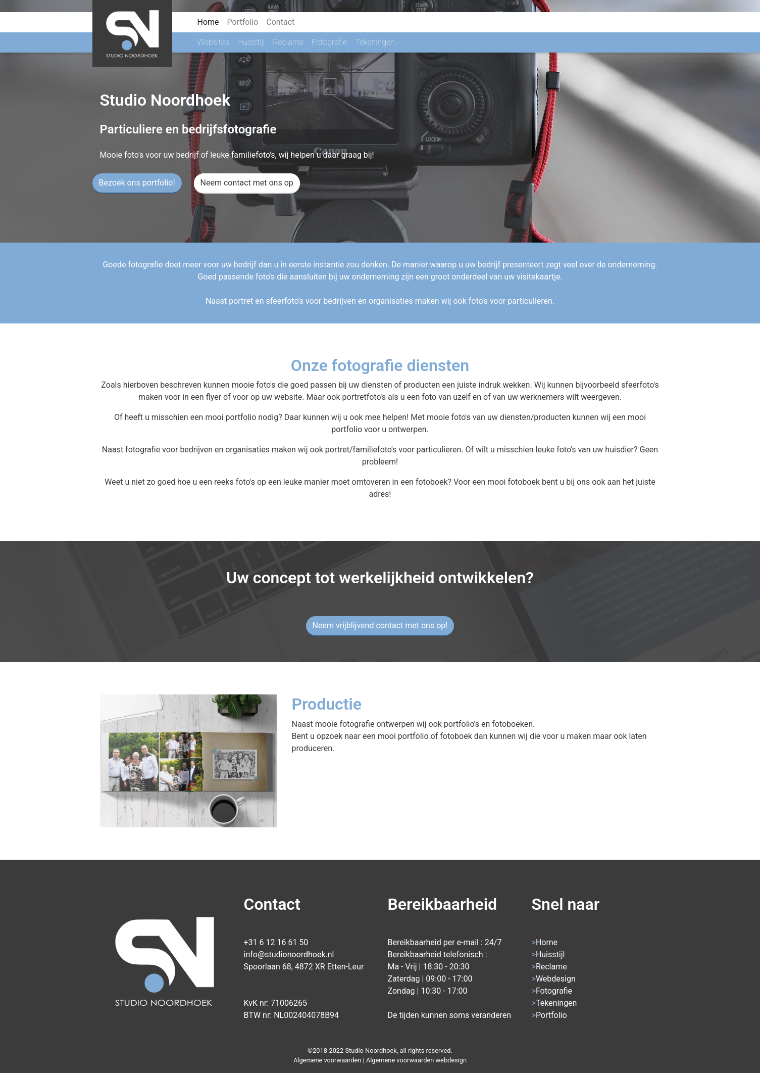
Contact (280, 22)
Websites (213, 42)
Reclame (288, 42)
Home (210, 21)
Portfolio (243, 22)
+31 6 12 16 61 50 (276, 942)
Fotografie (329, 42)
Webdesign (556, 979)
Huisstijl (251, 42)
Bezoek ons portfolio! (137, 183)
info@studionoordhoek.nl (289, 954)
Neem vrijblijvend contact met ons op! (380, 625)
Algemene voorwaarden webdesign (416, 1060)
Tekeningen (375, 42)
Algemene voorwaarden (327, 1060)
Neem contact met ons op (246, 183)
